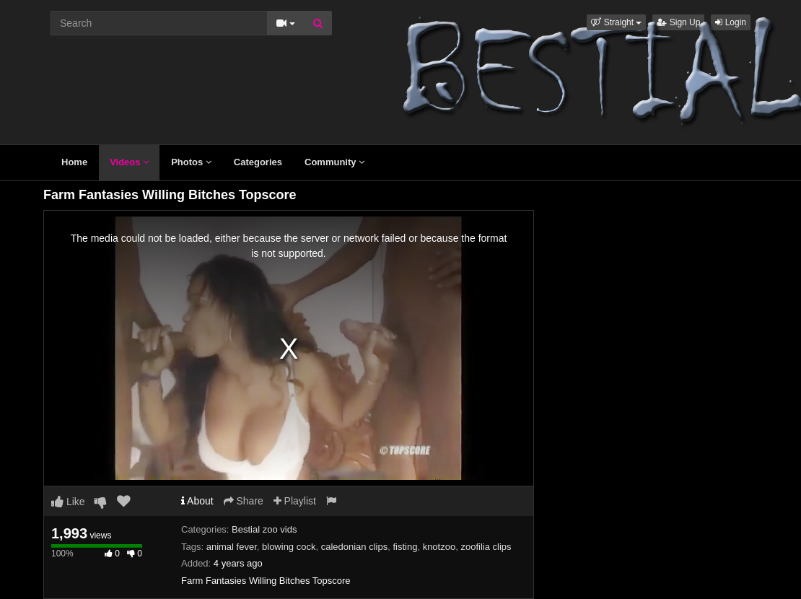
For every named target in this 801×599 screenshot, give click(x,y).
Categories (258, 162)
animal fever (231, 546)
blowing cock (288, 546)
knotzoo (439, 546)
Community (334, 162)
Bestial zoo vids (264, 529)
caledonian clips (354, 546)
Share (243, 501)
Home (74, 162)
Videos (129, 162)
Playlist (294, 501)
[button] (616, 22)
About (197, 501)
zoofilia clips (485, 546)
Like (68, 501)
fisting (405, 546)
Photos (191, 162)
